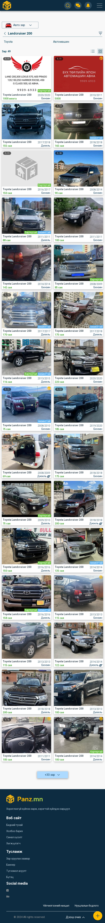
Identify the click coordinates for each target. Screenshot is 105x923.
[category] (17, 33)
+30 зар (52, 775)
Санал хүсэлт (14, 837)
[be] (7, 896)
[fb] (7, 890)
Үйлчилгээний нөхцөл (56, 905)
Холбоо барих (14, 831)
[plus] (97, 915)
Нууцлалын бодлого (87, 905)
